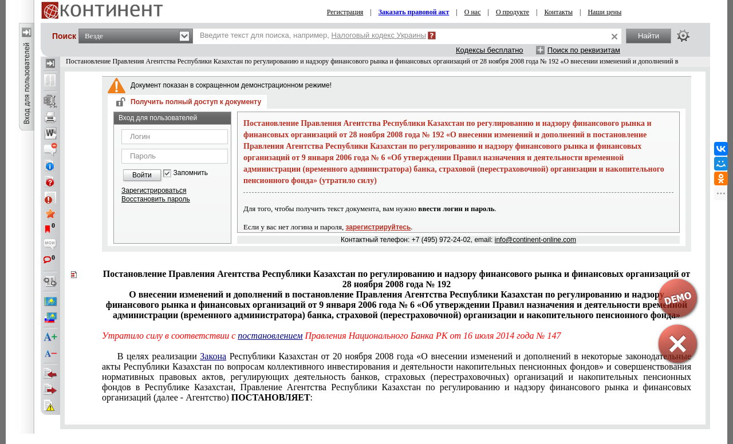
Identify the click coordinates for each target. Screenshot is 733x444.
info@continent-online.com (535, 240)
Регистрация (345, 12)
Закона (213, 356)
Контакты (558, 12)
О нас (472, 12)
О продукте (512, 12)
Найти (648, 35)
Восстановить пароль (155, 199)
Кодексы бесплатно (489, 50)
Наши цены (604, 12)
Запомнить (191, 173)
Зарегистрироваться (153, 191)
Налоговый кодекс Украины (379, 35)
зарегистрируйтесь (378, 227)
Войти (142, 175)
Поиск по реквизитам (583, 50)
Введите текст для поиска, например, (313, 35)
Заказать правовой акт (414, 12)
